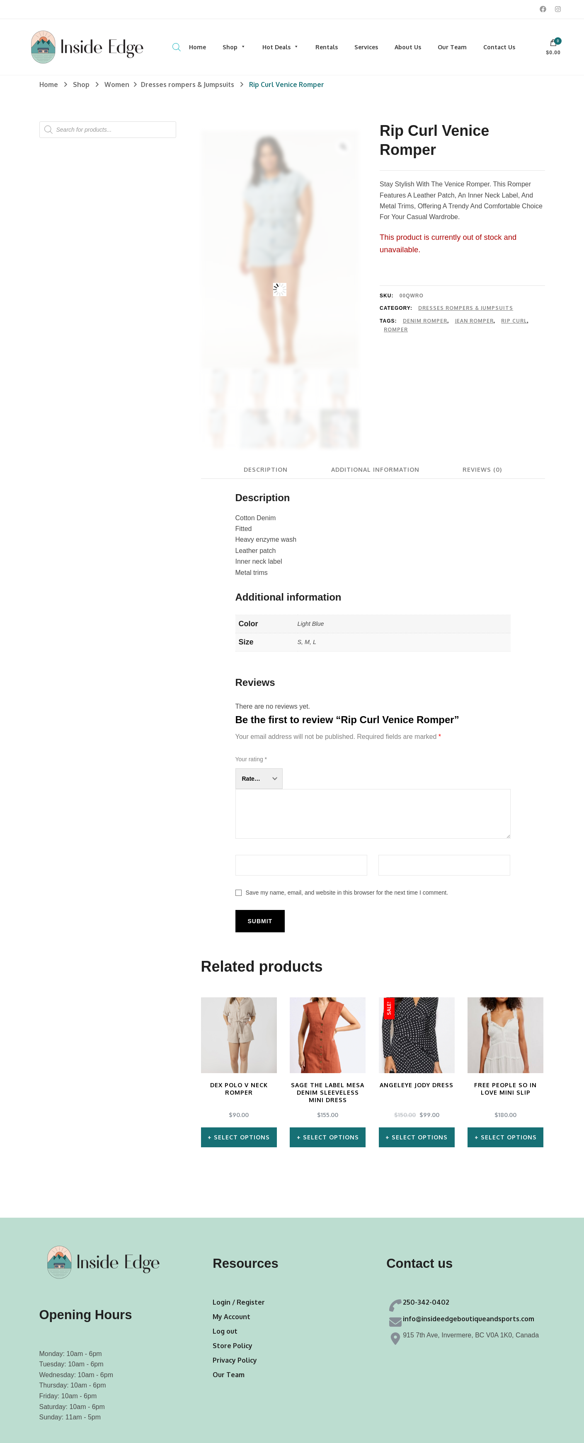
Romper (396, 329)
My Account (231, 1317)
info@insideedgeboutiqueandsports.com (468, 1319)
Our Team (452, 47)
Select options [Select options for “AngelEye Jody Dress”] (420, 1137)
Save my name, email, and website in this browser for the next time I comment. (347, 892)
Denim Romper (425, 321)
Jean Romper (474, 321)
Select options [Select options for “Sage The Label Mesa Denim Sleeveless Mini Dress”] (331, 1137)
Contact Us (499, 47)
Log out (225, 1331)
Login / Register (239, 1302)
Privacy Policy (235, 1360)
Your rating (251, 759)
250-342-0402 (426, 1302)
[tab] (265, 469)
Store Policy (232, 1346)
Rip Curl (514, 321)
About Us (408, 47)
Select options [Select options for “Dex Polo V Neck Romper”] (242, 1137)
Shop (234, 47)
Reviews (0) (482, 469)
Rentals (326, 47)
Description (265, 469)
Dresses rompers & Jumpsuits (465, 308)
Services (366, 47)
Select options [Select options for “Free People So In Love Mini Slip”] (509, 1137)
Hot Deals (280, 47)
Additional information (375, 469)
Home (197, 47)
